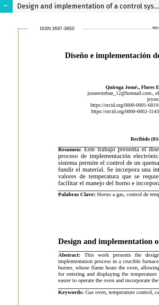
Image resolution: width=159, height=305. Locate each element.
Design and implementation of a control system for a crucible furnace (88, 6)
